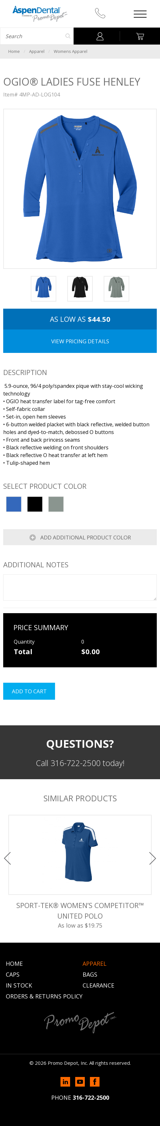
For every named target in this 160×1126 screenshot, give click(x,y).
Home (14, 51)
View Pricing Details (80, 341)
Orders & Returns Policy (44, 996)
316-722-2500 (91, 1097)
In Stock (19, 985)
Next (152, 858)
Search (68, 36)
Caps (13, 974)
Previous (7, 858)
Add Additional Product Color (85, 537)
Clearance (98, 985)
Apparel (36, 51)
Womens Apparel (70, 51)
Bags (90, 974)
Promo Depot (40, 14)
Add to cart (29, 691)
